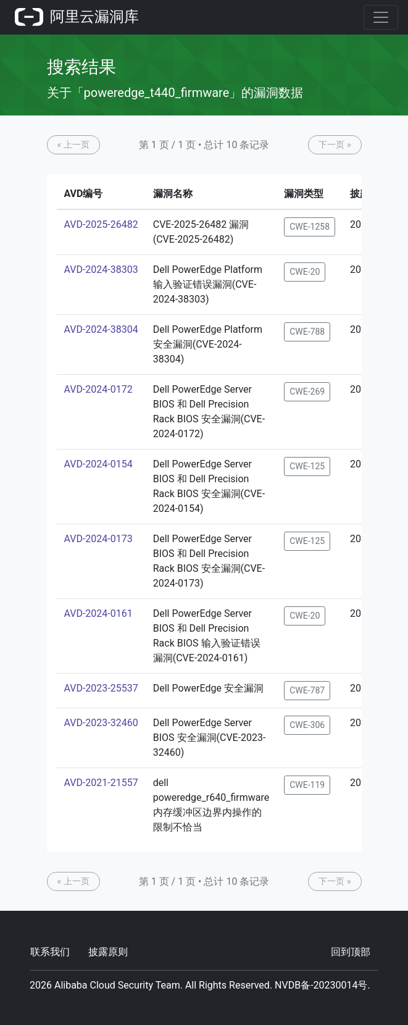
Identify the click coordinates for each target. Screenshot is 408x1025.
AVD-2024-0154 (98, 464)
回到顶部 (350, 952)
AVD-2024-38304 (101, 329)
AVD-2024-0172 (98, 389)
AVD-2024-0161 (98, 613)
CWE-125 (307, 466)
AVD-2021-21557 (101, 783)
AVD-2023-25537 (101, 688)
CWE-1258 (309, 227)
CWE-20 (304, 272)
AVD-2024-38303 (101, 269)
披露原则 (108, 952)
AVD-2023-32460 (101, 723)
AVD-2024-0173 (98, 539)
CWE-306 (307, 725)
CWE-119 (307, 785)
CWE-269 (307, 391)
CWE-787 (307, 690)
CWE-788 (307, 332)
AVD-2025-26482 (101, 224)
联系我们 (50, 952)
